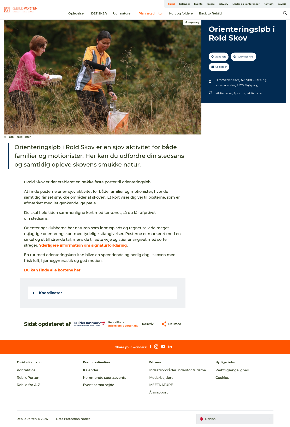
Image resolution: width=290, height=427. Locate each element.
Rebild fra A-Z (28, 385)
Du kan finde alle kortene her (52, 270)
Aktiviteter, (224, 93)
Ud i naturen (122, 13)
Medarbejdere (161, 378)
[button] (147, 324)
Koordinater (47, 293)
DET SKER (99, 13)
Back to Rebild (210, 13)
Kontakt (268, 3)
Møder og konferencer (246, 3)
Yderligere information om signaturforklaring (83, 245)
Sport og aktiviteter (248, 93)
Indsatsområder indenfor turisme (177, 370)
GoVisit (282, 3)
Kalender (184, 3)
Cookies (222, 378)
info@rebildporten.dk (123, 325)
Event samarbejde (98, 385)
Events (198, 3)
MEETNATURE (161, 385)
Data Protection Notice (73, 419)
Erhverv (223, 3)
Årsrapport (158, 392)
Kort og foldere (181, 13)
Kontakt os (26, 370)
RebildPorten (28, 378)
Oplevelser (76, 13)
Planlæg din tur (151, 13)
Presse (211, 3)
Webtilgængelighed (232, 370)
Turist (171, 3)
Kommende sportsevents (104, 378)
